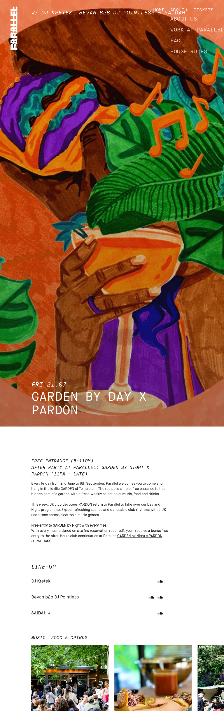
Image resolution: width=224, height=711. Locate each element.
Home (158, 10)
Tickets (204, 10)
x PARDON (154, 536)
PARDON (85, 504)
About (177, 10)
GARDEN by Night (131, 536)
